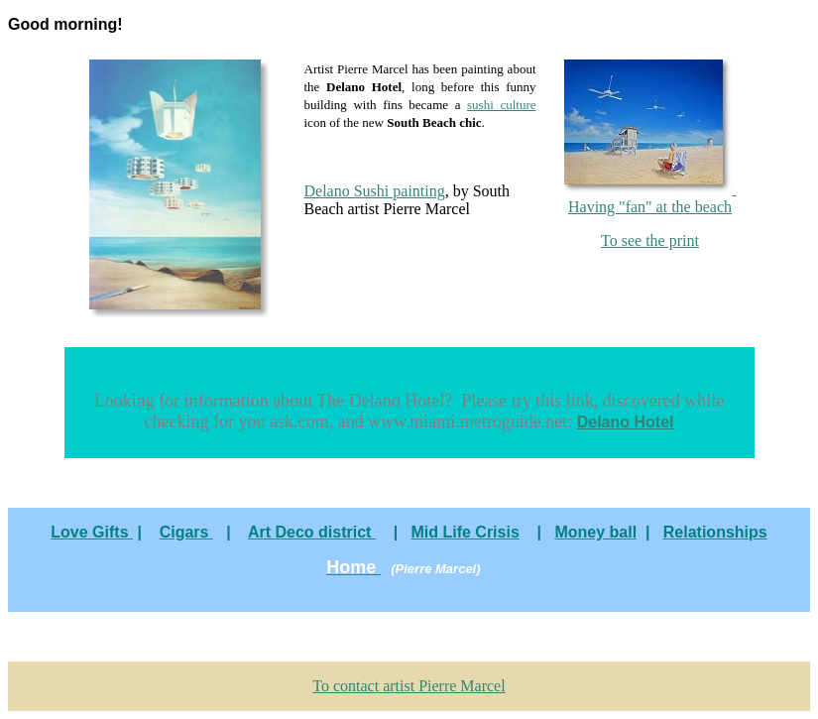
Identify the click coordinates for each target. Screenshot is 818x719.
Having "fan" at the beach (650, 197)
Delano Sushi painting (374, 190)
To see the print (650, 240)
